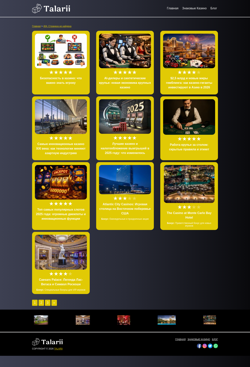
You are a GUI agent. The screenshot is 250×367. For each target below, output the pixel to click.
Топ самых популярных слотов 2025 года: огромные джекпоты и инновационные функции (61, 214)
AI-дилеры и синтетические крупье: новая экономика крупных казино (125, 83)
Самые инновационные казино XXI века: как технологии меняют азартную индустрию (61, 148)
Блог (213, 8)
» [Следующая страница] (54, 302)
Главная (172, 8)
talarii (58, 348)
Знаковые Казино (194, 8)
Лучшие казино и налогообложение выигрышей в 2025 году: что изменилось (125, 148)
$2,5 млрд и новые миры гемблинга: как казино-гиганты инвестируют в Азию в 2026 (189, 83)
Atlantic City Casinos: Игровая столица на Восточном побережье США (125, 209)
